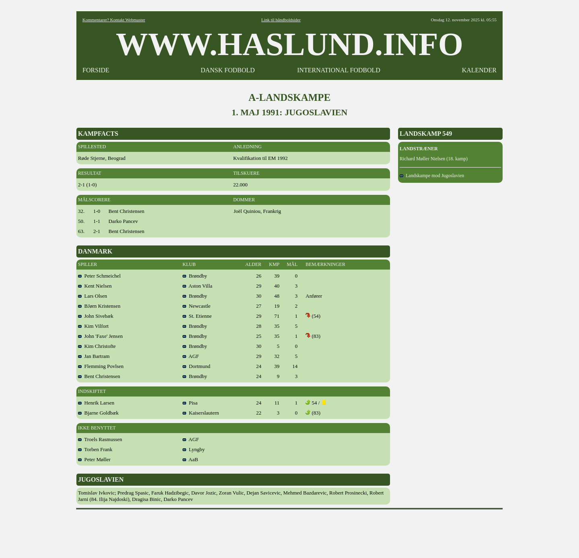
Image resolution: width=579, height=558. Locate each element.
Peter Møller (94, 459)
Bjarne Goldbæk (98, 413)
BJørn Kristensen (99, 306)
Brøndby (195, 276)
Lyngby (194, 449)
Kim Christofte (97, 346)
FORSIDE (95, 70)
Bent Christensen (99, 376)
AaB (190, 459)
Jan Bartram (94, 356)
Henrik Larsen (96, 403)
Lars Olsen (92, 296)
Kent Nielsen (95, 286)
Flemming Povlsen (100, 366)
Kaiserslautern (201, 413)
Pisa (190, 403)
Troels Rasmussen (100, 439)
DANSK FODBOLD (228, 70)
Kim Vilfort (93, 326)
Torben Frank (95, 449)
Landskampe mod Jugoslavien (432, 175)
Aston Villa (197, 286)
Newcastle (197, 306)
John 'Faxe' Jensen (100, 336)
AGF (191, 356)
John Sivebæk (95, 316)
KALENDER (479, 70)
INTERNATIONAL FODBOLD (338, 70)
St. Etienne (197, 316)
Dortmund (196, 366)
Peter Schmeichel (99, 276)
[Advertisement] (289, 531)
